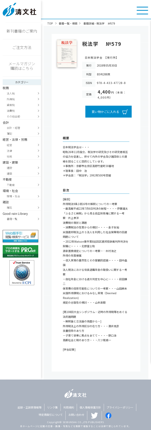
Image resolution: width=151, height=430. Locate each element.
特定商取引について (51, 415)
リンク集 (52, 407)
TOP (50, 23)
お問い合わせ (76, 415)
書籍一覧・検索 (68, 23)
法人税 (11, 93)
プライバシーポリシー (120, 407)
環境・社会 (13, 196)
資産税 (11, 105)
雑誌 (9, 207)
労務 (9, 156)
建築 (9, 173)
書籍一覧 (12, 219)
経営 (9, 145)
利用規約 (68, 407)
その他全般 (13, 116)
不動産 (11, 185)
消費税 (11, 111)
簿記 (9, 133)
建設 (9, 168)
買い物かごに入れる (105, 111)
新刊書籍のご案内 (22, 31)
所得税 (11, 99)
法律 (9, 151)
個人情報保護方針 (90, 407)
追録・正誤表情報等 (29, 407)
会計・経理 (13, 128)
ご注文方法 (21, 47)
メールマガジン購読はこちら (21, 66)
